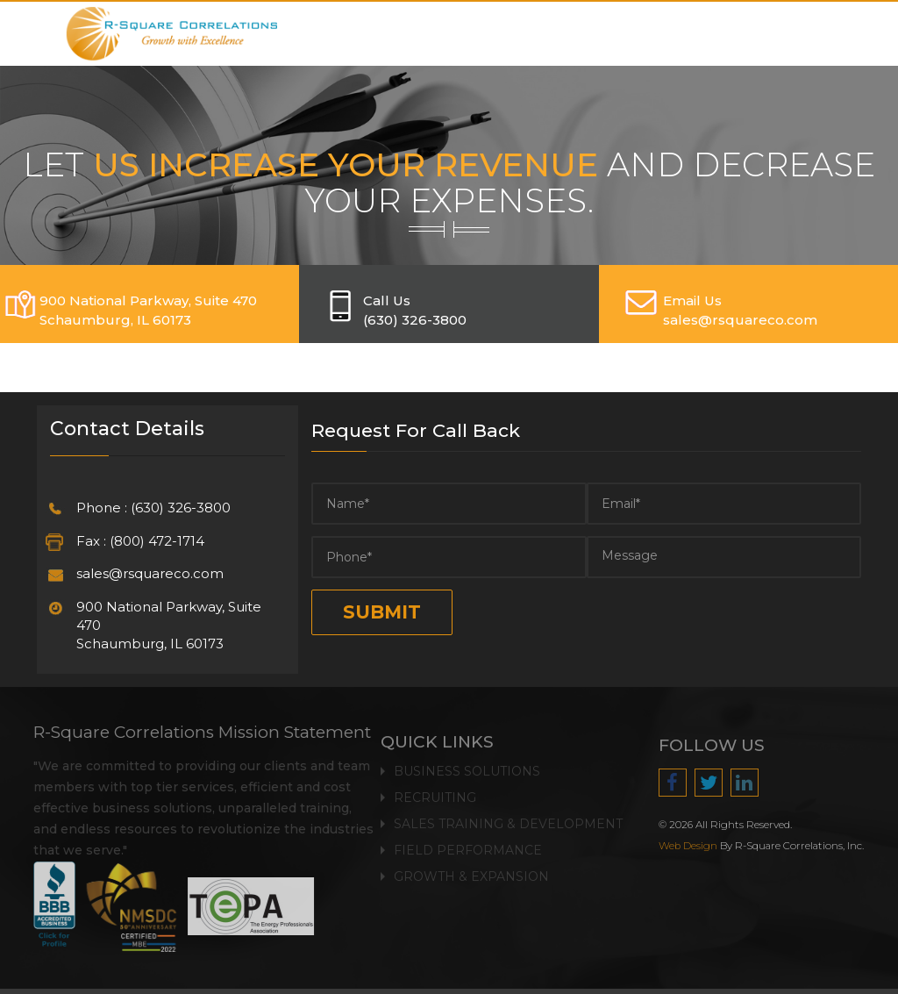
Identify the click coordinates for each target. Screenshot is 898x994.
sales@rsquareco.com (150, 573)
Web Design (692, 846)
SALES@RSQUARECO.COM (740, 319)
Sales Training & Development (508, 819)
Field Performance (468, 846)
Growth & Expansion (471, 872)
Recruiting (435, 793)
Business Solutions (467, 767)
